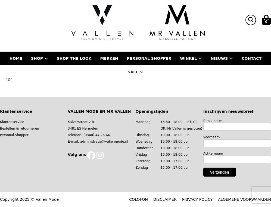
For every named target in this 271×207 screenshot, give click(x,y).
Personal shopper (149, 58)
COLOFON (138, 199)
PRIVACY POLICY (197, 199)
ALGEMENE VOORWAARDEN (244, 199)
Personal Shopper (14, 135)
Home (16, 58)
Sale (135, 72)
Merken (109, 58)
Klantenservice (12, 122)
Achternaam (213, 153)
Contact (251, 58)
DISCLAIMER (165, 199)
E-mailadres (213, 121)
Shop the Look (74, 58)
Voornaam (211, 137)
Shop (39, 58)
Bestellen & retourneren (19, 128)
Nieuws (222, 58)
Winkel (191, 58)
